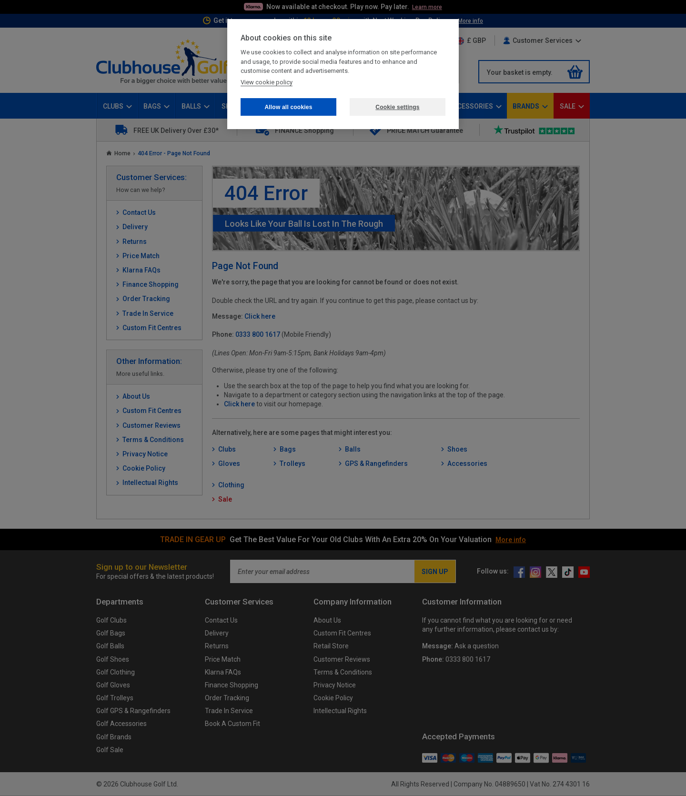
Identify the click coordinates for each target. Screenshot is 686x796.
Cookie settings (397, 107)
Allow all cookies (288, 107)
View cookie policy (267, 82)
